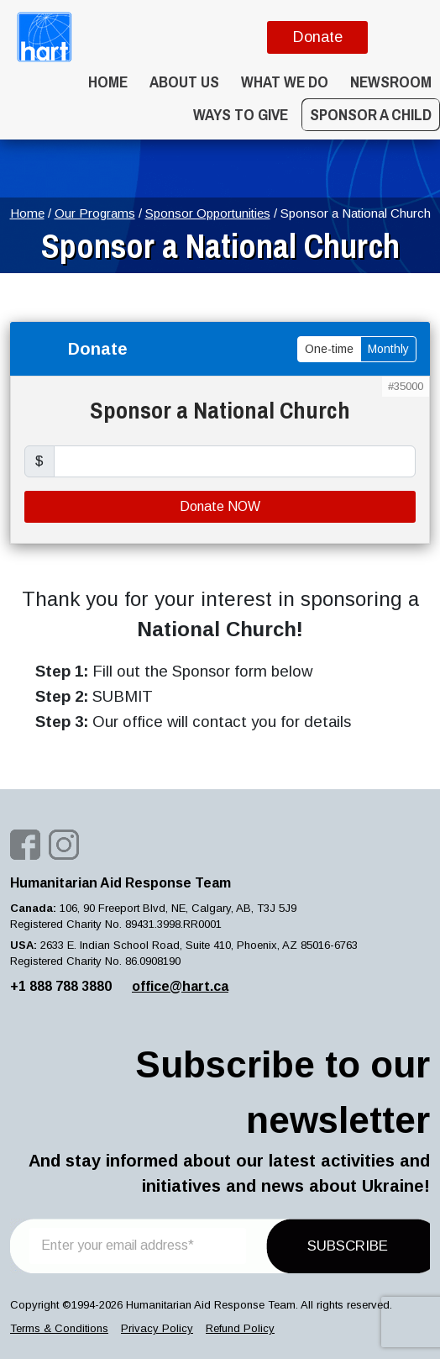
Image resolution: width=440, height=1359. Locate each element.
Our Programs (95, 213)
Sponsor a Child (371, 114)
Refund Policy (240, 1328)
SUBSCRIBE (347, 1246)
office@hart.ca (180, 986)
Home (108, 81)
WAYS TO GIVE (240, 114)
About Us (184, 81)
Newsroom (391, 81)
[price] (235, 461)
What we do (284, 81)
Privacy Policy (157, 1328)
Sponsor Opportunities (207, 213)
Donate (318, 37)
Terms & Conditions (59, 1328)
